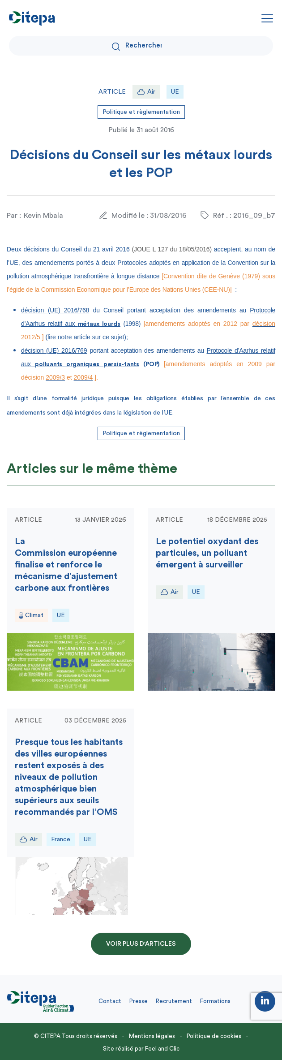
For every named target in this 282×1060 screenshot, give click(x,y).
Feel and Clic (162, 1048)
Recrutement (174, 1001)
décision (55, 310)
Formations (215, 1001)
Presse (138, 1001)
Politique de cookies (214, 1036)
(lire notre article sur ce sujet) (86, 337)
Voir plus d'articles (141, 944)
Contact (109, 1001)
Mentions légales (152, 1036)
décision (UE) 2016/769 (54, 350)
